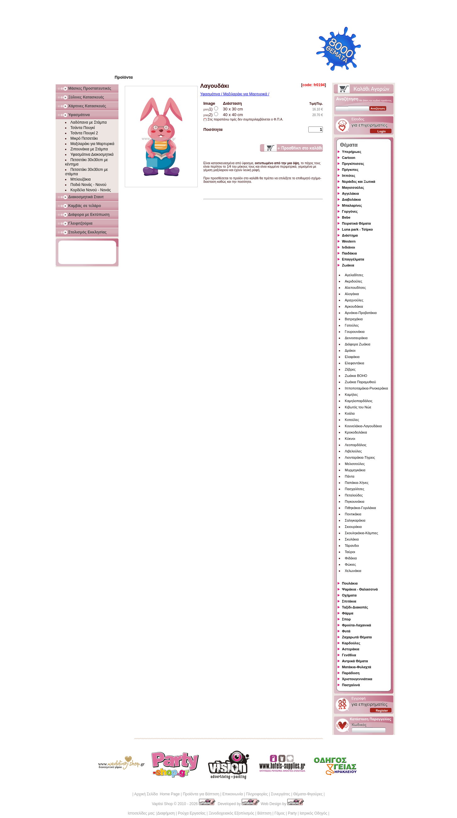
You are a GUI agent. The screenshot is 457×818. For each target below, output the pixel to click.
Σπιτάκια (349, 601)
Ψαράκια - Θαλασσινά (360, 589)
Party (292, 813)
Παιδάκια (349, 253)
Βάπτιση (264, 813)
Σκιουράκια (353, 527)
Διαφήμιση (166, 813)
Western (348, 241)
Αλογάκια (352, 294)
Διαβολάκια (351, 199)
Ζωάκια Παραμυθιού (360, 382)
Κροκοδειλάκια (356, 432)
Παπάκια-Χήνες (356, 483)
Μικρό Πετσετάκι (84, 138)
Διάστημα (350, 235)
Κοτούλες (352, 420)
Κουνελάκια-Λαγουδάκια (363, 426)
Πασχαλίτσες (354, 489)
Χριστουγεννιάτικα (357, 679)
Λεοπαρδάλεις (355, 445)
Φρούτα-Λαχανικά (356, 625)
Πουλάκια (350, 583)
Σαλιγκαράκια (355, 520)
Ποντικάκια (353, 514)
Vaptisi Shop (162, 804)
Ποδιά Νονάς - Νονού (88, 184)
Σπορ (346, 619)
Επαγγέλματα (353, 259)
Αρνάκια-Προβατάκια (361, 313)
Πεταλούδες (354, 495)
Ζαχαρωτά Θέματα (357, 637)
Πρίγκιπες (350, 169)
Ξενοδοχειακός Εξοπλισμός (231, 813)
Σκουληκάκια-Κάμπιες (361, 533)
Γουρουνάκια (355, 331)
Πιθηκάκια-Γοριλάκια (360, 508)
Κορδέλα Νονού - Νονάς (90, 190)
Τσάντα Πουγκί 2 (84, 133)
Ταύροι (350, 552)
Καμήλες (351, 394)
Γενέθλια (349, 655)
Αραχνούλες (354, 300)
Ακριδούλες (353, 281)
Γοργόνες (350, 211)
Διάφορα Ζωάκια (357, 344)
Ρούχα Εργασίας (192, 813)
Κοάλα (350, 413)
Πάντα (349, 476)
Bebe (346, 217)
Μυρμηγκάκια (355, 470)
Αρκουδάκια (354, 306)
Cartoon (348, 158)
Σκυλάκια (352, 539)
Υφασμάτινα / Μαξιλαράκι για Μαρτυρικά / (234, 94)
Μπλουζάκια (80, 179)
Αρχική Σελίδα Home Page (157, 794)
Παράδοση (351, 673)
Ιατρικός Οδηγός (313, 813)
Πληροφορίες (257, 794)
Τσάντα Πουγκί (82, 128)
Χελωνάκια (353, 571)
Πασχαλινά (351, 685)
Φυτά (346, 631)
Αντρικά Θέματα (355, 661)
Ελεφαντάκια (354, 363)
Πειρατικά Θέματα (356, 223)
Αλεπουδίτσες (355, 287)
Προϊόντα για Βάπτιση (201, 794)
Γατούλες (352, 325)
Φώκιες (350, 564)
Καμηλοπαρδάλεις (358, 401)
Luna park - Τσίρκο (357, 229)
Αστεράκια (350, 649)
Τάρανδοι (352, 545)
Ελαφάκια (352, 357)
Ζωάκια (348, 265)
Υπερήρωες (351, 152)
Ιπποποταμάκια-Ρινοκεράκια (366, 388)
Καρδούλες (351, 643)
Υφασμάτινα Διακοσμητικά (91, 154)
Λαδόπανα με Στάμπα (88, 122)
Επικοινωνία (232, 794)
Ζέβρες (350, 369)
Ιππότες (348, 175)
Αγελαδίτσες (354, 275)
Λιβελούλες (353, 451)
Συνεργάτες (280, 794)
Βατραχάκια (354, 319)
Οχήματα (349, 595)
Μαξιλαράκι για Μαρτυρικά (92, 144)
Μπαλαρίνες (352, 205)
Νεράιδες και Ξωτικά (358, 181)
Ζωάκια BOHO (356, 376)
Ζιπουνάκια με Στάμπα (89, 149)
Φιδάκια (351, 558)
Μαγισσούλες (353, 187)
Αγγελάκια (350, 193)
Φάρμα (347, 613)
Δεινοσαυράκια (356, 338)
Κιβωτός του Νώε (358, 407)
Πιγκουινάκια (354, 501)
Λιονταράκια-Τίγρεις (360, 457)
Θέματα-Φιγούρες (307, 794)
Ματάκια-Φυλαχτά (356, 667)
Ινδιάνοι (348, 247)
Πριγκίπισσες (353, 163)
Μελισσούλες (355, 464)
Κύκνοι (350, 438)
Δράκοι (350, 350)
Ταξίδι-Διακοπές (355, 607)
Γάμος (279, 813)
